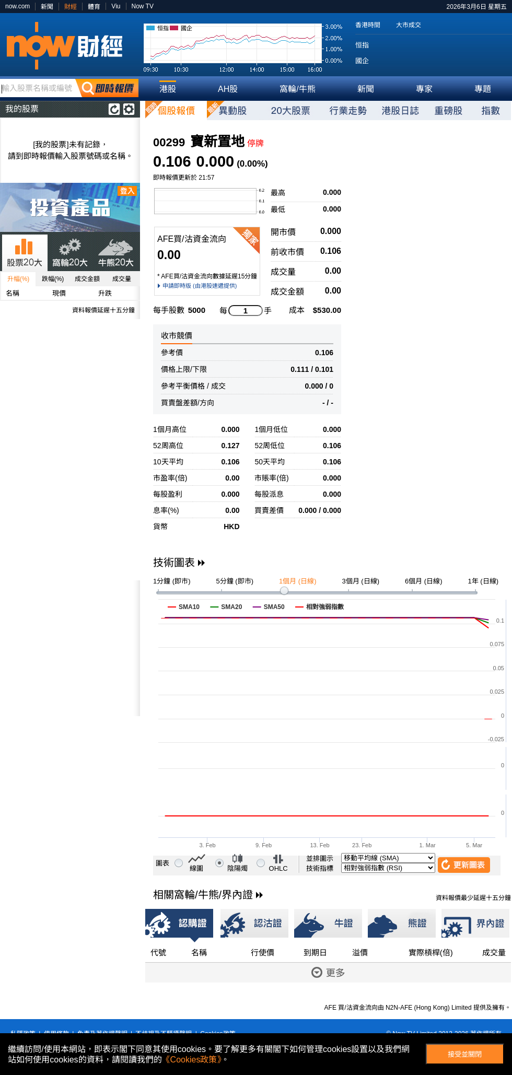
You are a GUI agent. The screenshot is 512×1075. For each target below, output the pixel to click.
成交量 (121, 279)
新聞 (47, 6)
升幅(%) (18, 279)
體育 (94, 6)
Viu (115, 6)
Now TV (143, 6)
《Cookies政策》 (192, 1059)
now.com (17, 6)
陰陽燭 (237, 868)
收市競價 (176, 335)
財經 (70, 6)
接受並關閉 (465, 1054)
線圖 (196, 868)
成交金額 (87, 279)
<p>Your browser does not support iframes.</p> (70, 648)
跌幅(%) (53, 279)
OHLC (278, 868)
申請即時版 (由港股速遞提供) (199, 286)
